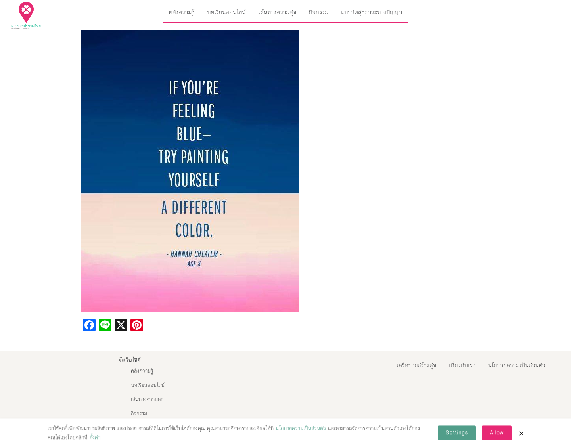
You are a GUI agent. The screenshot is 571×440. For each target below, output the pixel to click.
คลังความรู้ (181, 12)
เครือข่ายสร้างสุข (416, 365)
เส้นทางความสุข (277, 12)
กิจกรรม (318, 12)
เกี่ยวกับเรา (462, 365)
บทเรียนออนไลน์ (226, 12)
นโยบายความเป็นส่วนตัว (517, 365)
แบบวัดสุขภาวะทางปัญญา (371, 12)
